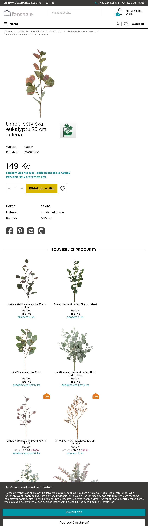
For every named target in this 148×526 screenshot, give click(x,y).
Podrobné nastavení (74, 522)
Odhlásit (138, 24)
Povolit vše (74, 512)
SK (52, 3)
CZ (47, 3)
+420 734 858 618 (108, 3)
